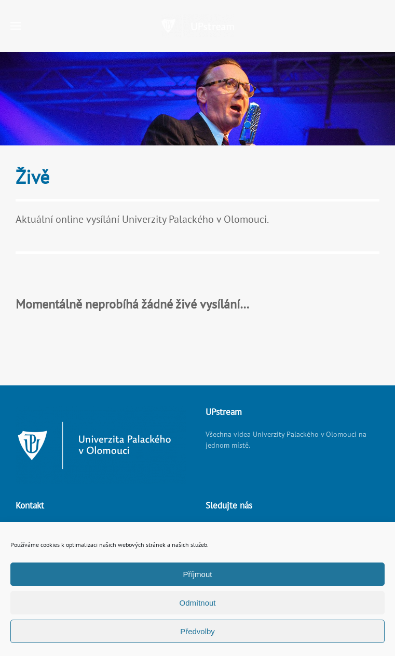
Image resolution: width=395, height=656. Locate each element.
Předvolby (197, 631)
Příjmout (197, 574)
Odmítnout (197, 602)
